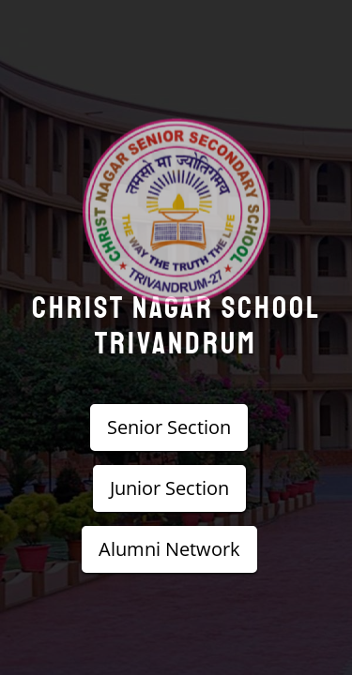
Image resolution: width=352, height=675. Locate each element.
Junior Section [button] (169, 488)
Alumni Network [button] (169, 549)
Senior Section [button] (169, 427)
